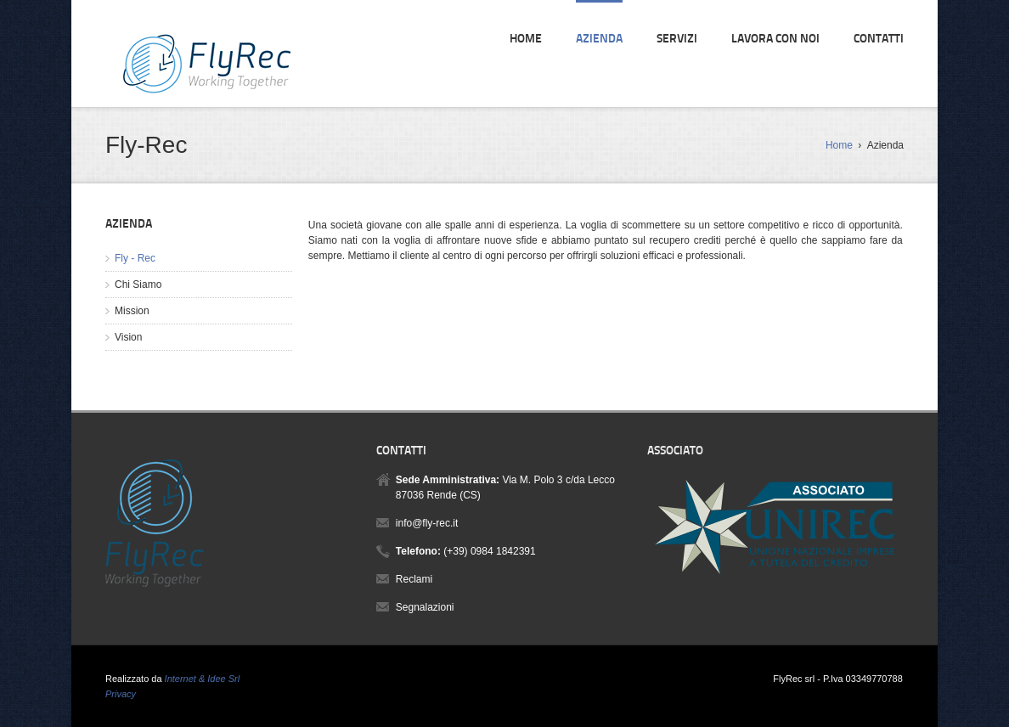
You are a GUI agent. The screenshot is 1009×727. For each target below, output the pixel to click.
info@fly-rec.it (427, 523)
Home (526, 39)
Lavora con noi (775, 39)
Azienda (599, 39)
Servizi (677, 39)
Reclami (414, 579)
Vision (128, 337)
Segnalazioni (425, 607)
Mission (132, 311)
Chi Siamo (138, 284)
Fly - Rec (135, 258)
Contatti (879, 39)
